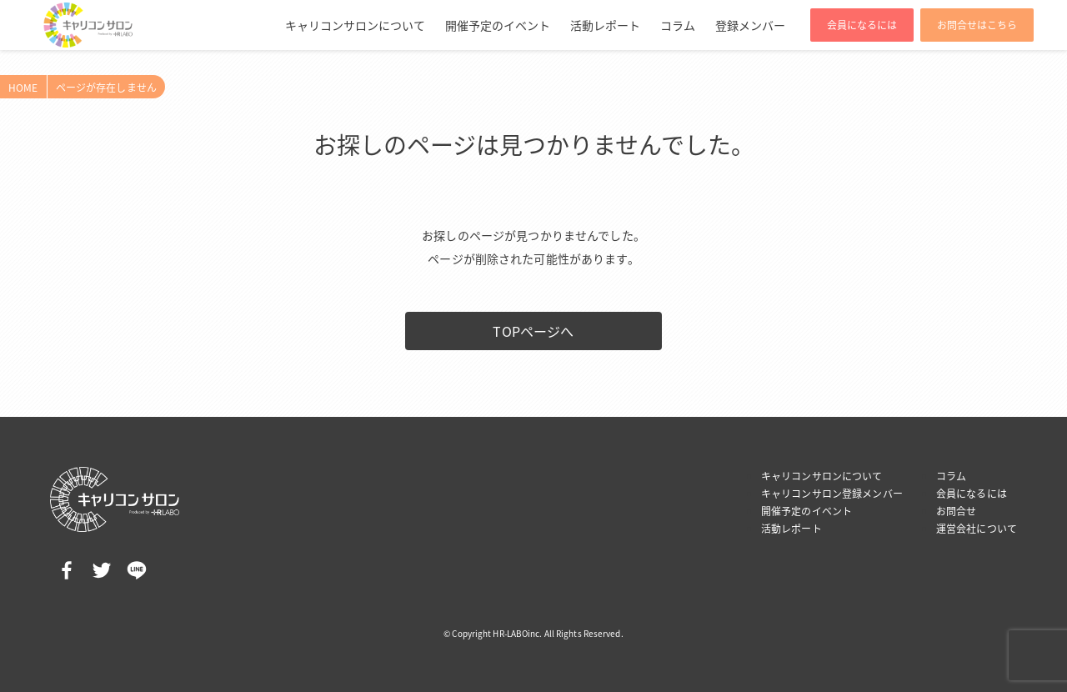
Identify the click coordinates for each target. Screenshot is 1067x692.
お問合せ (956, 511)
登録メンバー (750, 25)
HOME (23, 87)
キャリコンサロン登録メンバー (832, 493)
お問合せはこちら (977, 25)
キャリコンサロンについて (355, 25)
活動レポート (605, 25)
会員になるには (862, 25)
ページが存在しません (106, 87)
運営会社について (976, 528)
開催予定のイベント (497, 25)
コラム (677, 25)
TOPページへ (533, 331)
